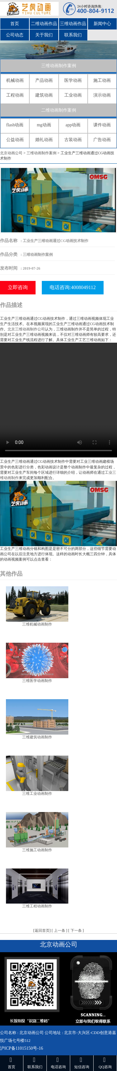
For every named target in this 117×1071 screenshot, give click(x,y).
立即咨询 (18, 287)
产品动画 (44, 80)
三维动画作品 (73, 23)
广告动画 (102, 139)
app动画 (73, 125)
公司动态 (14, 35)
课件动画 (102, 125)
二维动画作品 (44, 23)
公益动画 (15, 139)
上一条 (59, 930)
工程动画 (15, 95)
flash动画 (14, 125)
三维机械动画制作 (37, 624)
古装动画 (73, 139)
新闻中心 (102, 23)
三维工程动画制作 (37, 906)
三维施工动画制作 (37, 850)
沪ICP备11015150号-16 (21, 1048)
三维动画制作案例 (58, 65)
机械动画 (15, 80)
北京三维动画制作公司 (26, 329)
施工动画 (102, 80)
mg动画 (44, 125)
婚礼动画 (44, 139)
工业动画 (73, 95)
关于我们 (44, 35)
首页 (14, 23)
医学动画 (73, 80)
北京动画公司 (11, 153)
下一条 (76, 930)
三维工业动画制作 (37, 793)
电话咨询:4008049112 (73, 287)
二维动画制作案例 (58, 110)
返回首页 (42, 930)
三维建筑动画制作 (37, 737)
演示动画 (102, 95)
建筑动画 (44, 95)
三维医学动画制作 (37, 680)
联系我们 (73, 35)
